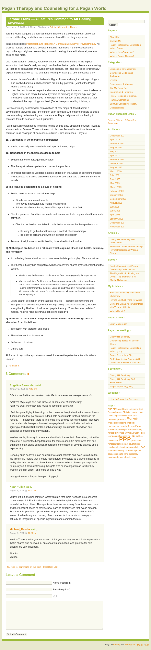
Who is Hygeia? (117, 311)
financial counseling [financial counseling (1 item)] (117, 423)
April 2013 (115, 139)
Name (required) (62, 582)
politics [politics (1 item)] (139, 436)
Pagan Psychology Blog (121, 355)
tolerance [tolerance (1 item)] (112, 457)
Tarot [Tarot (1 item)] (126, 454)
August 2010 (116, 167)
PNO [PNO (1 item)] (133, 436)
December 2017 (118, 135)
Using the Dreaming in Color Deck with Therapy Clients (126, 305)
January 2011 (116, 163)
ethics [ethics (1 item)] (123, 419)
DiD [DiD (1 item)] (119, 415)
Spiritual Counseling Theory (63, 27)
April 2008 (115, 214)
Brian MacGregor (118, 324)
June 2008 (115, 211)
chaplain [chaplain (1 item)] (118, 412)
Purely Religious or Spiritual (123, 96)
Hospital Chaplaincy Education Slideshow (125, 294)
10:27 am (32, 490)
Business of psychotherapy (123, 69)
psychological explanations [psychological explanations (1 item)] (120, 447)
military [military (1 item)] (138, 429)
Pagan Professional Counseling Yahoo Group (125, 46)
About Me (114, 37)
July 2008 (114, 207)
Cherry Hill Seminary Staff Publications (122, 241)
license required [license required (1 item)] (115, 429)
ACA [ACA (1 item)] (110, 409)
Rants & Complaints (119, 100)
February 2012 (117, 143)
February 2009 (117, 191)
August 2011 (116, 147)
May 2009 (115, 183)
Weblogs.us (130, 645)
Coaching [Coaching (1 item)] (112, 415)
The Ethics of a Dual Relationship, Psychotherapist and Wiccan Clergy (126, 249)
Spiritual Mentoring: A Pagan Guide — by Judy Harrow (124, 268)
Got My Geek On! (118, 88)
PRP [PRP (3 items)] (125, 439)
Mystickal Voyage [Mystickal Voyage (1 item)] (116, 433)
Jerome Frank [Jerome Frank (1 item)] (134, 426)
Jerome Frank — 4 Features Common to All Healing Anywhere (49, 21)
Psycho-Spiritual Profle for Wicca (126, 300)
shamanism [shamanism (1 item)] (113, 450)
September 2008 (118, 199)
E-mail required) (61, 589)
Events (113, 80)
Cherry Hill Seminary (120, 337)
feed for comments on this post (23, 567)
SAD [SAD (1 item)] (143, 447)
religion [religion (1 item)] (137, 447)
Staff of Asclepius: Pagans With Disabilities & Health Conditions (125, 361)
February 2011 (117, 159)
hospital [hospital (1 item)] (123, 426)
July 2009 (114, 175)
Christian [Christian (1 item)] (127, 412)
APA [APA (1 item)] (115, 409)
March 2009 (116, 187)
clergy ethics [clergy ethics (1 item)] (137, 412)
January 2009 (116, 195)
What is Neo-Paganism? (122, 52)
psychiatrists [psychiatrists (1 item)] (134, 444)
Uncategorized (117, 108)
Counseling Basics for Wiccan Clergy (124, 342)
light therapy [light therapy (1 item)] (129, 429)
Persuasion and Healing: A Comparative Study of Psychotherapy (61, 44)
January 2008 (116, 219)
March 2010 (116, 171)
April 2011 (115, 155)
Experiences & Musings (121, 84)
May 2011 (115, 151)
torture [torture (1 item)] (120, 457)
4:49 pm (33, 389)
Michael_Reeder (20, 529)
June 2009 (115, 179)
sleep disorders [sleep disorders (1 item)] (126, 450)
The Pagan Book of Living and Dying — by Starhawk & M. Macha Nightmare (124, 276)
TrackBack (50, 567)
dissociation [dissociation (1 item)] (127, 415)
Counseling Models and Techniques (121, 74)
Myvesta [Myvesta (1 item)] (129, 433)
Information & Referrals (121, 92)
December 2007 (118, 223)
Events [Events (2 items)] (133, 418)
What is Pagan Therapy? (122, 56)
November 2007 (118, 226)
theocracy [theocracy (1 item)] (133, 454)
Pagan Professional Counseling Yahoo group (125, 349)
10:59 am (32, 533)
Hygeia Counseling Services (123, 399)
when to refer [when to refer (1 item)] (130, 457)
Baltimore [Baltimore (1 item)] (133, 409)
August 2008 (116, 203)
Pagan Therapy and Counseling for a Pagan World (54, 8)
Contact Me (115, 41)
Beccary (116, 645)
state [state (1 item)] (121, 454)
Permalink (13, 365)
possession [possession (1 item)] (113, 440)
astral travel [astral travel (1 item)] (123, 409)
